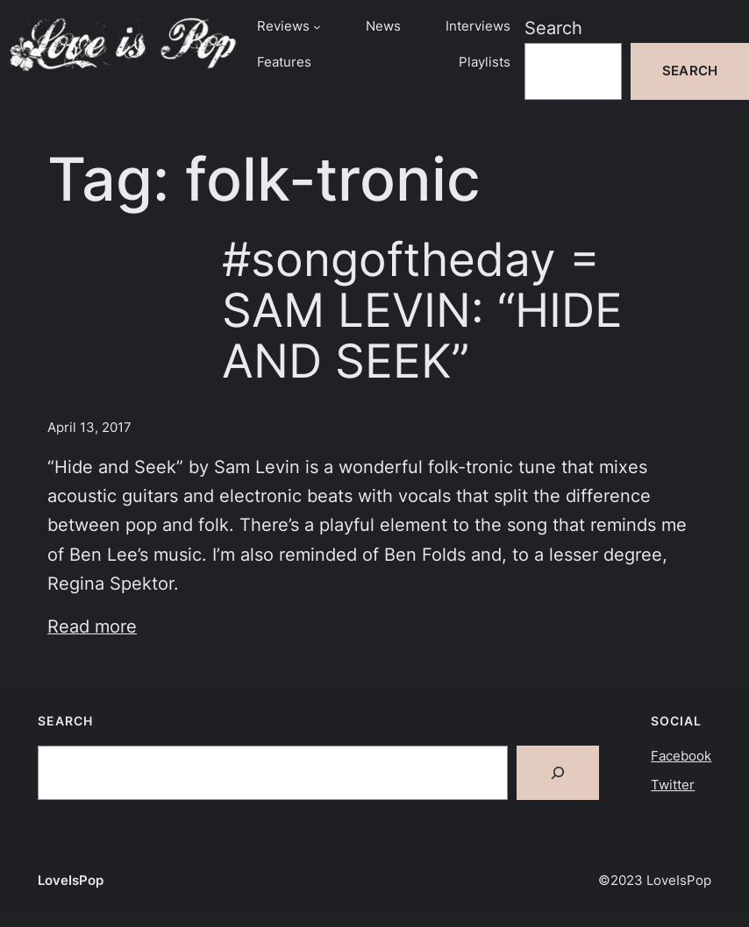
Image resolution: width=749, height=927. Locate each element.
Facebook (681, 756)
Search (553, 28)
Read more (92, 626)
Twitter (673, 785)
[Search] (558, 773)
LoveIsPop (70, 880)
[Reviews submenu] (317, 27)
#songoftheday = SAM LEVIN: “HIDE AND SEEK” (422, 310)
